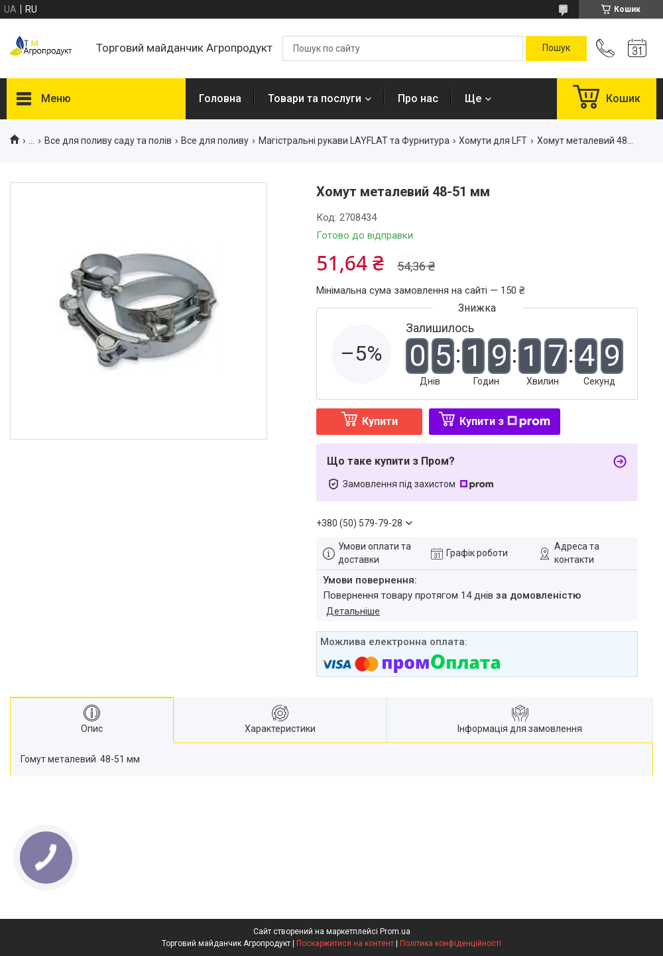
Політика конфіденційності (450, 943)
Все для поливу (215, 140)
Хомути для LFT (493, 140)
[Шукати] (556, 48)
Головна (220, 98)
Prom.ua (395, 931)
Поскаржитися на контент (345, 943)
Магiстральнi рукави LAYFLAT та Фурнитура (354, 140)
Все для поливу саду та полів (108, 140)
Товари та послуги (314, 98)
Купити (380, 421)
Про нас (418, 98)
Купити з (504, 421)
